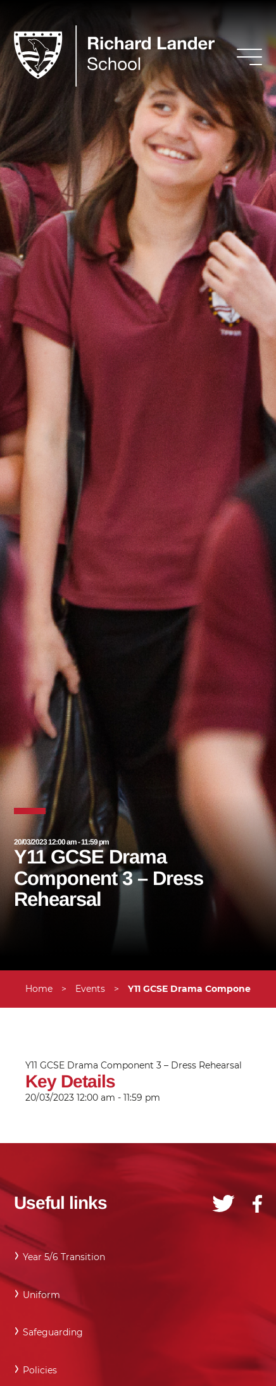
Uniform (41, 1295)
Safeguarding (53, 1332)
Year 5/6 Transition (64, 1257)
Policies (40, 1370)
